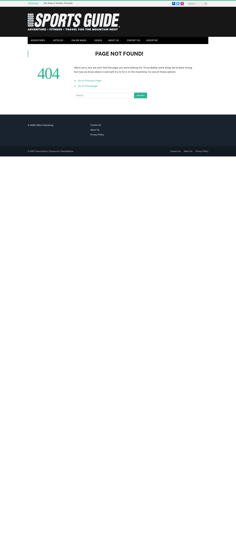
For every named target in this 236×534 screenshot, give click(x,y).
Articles (58, 40)
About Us (113, 40)
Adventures (38, 40)
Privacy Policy (97, 134)
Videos (98, 40)
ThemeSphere (66, 151)
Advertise (152, 40)
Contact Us (133, 40)
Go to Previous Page (89, 80)
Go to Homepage (88, 85)
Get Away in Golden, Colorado (58, 3)
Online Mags (78, 40)
